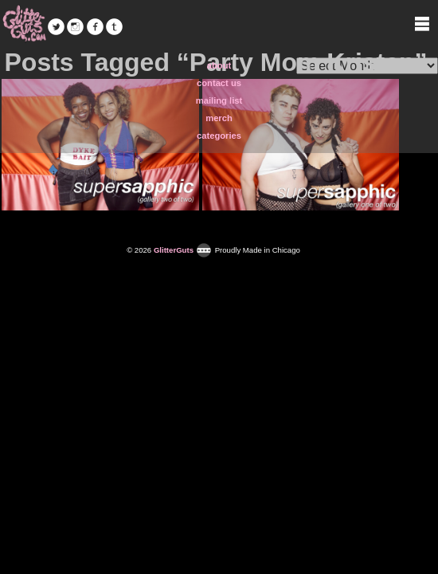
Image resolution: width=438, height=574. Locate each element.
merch (219, 118)
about (219, 65)
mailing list (219, 100)
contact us (219, 83)
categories (219, 135)
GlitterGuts (24, 24)
